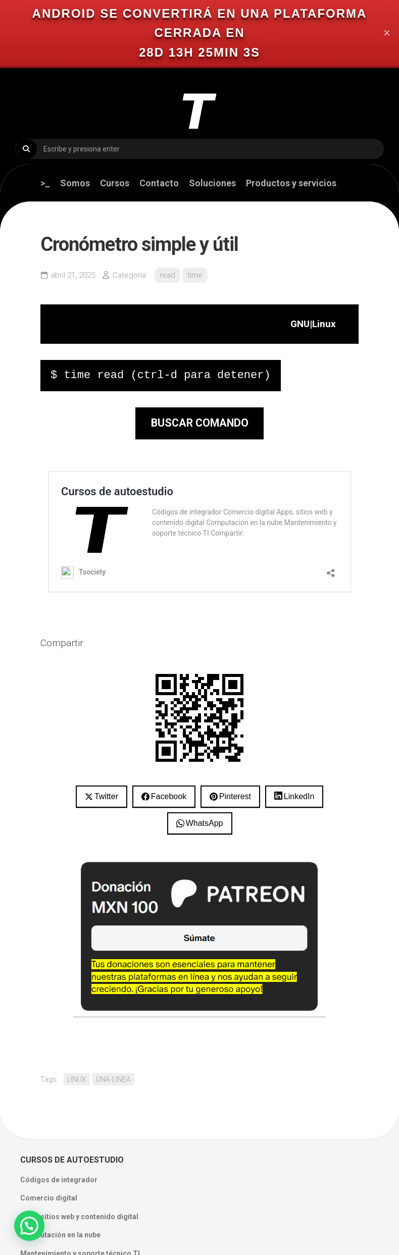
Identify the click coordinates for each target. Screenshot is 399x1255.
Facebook (168, 796)
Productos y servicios (291, 183)
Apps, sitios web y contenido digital (79, 1217)
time (195, 275)
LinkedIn (299, 796)
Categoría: (130, 275)
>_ (45, 183)
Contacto (159, 183)
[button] (29, 1226)
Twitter (106, 796)
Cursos (114, 183)
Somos (75, 183)
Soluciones (212, 183)
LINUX (76, 1079)
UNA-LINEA (113, 1079)
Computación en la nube (60, 1235)
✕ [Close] (387, 33)
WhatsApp (204, 823)
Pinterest (235, 796)
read (167, 275)
